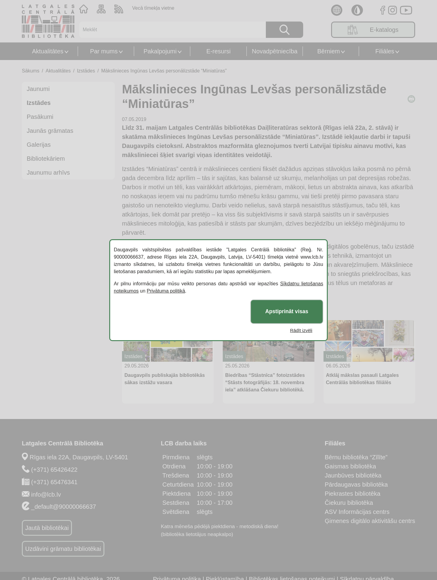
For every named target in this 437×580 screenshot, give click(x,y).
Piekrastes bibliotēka (352, 493)
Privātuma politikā (166, 290)
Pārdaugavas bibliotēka (356, 484)
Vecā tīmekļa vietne (153, 8)
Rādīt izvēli (301, 330)
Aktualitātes (47, 51)
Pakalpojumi (160, 51)
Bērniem (328, 51)
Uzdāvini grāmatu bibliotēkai (63, 548)
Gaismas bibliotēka (350, 466)
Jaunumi (38, 88)
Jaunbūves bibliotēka (353, 475)
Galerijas (39, 144)
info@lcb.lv (46, 494)
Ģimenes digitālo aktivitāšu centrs (370, 521)
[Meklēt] (169, 30)
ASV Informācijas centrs (357, 511)
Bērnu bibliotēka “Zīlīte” (356, 457)
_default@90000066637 (63, 506)
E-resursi (218, 51)
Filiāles (384, 51)
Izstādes (86, 70)
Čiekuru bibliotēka (349, 502)
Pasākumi (40, 116)
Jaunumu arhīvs (48, 172)
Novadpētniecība (274, 51)
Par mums (104, 51)
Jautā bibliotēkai (47, 528)
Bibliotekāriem (46, 158)
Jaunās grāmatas (50, 130)
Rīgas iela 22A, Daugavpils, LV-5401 (79, 457)
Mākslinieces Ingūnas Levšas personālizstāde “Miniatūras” (164, 70)
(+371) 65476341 (54, 482)
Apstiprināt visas (286, 311)
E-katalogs (373, 30)
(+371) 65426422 (54, 469)
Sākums (30, 70)
